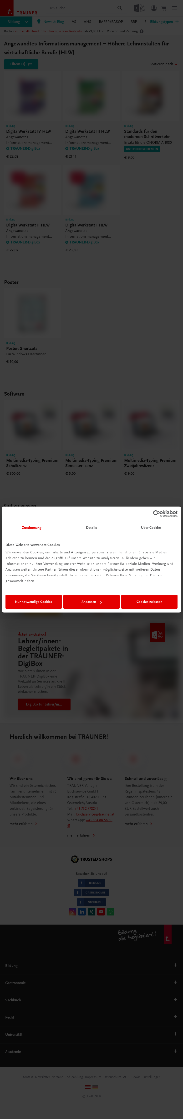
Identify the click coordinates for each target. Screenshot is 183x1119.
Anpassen (91, 602)
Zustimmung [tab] (31, 527)
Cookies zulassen (149, 602)
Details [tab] (91, 527)
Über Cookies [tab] (151, 527)
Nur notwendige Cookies (33, 602)
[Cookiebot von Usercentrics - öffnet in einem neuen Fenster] (157, 513)
